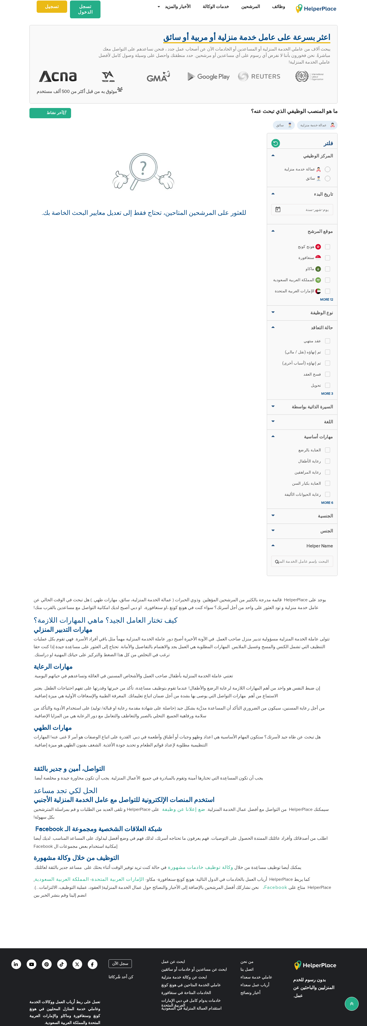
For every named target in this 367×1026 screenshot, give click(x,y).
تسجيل (52, 6)
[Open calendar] (278, 209)
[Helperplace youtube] (31, 964)
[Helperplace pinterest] (47, 964)
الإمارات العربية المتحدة (118, 879)
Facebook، (273, 887)
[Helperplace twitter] (77, 964)
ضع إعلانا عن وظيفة (183, 809)
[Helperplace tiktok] (62, 964)
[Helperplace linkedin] (16, 964)
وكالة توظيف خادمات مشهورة (200, 867)
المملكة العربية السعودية (62, 879)
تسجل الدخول (85, 9)
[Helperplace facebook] (92, 964)
